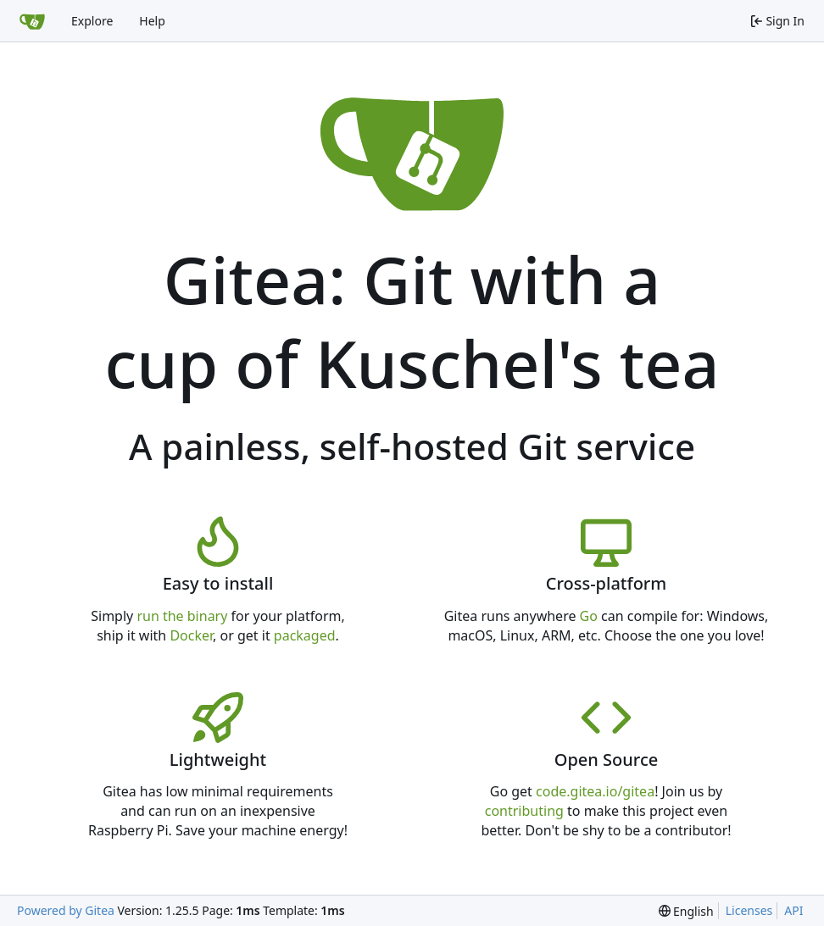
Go (589, 616)
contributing (524, 810)
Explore (92, 21)
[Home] (32, 21)
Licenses (749, 910)
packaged (305, 635)
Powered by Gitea (65, 910)
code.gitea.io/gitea (595, 791)
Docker (191, 635)
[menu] (686, 911)
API (793, 910)
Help (152, 21)
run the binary (181, 616)
